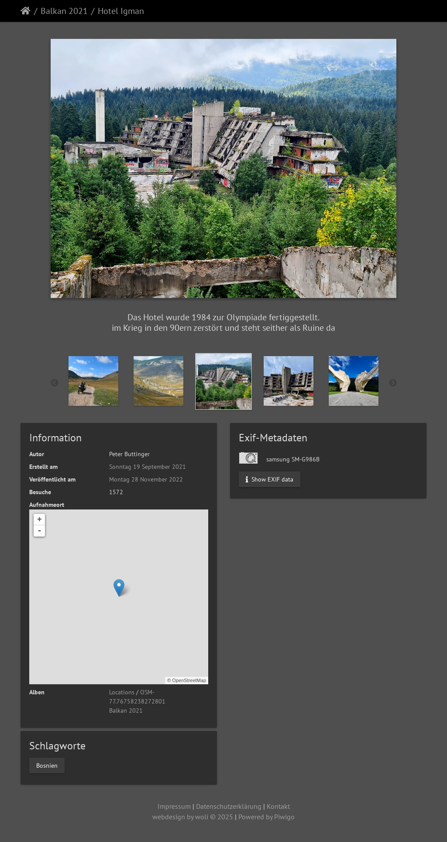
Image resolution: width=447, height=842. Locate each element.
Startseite (26, 10)
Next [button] (393, 383)
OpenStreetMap (189, 680)
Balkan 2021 (64, 11)
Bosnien (47, 765)
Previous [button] (54, 383)
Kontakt (278, 806)
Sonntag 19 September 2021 (147, 467)
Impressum (174, 806)
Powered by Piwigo (266, 816)
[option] (93, 381)
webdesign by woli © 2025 (192, 816)
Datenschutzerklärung (228, 806)
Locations (121, 692)
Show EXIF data (269, 479)
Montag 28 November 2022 (146, 479)
